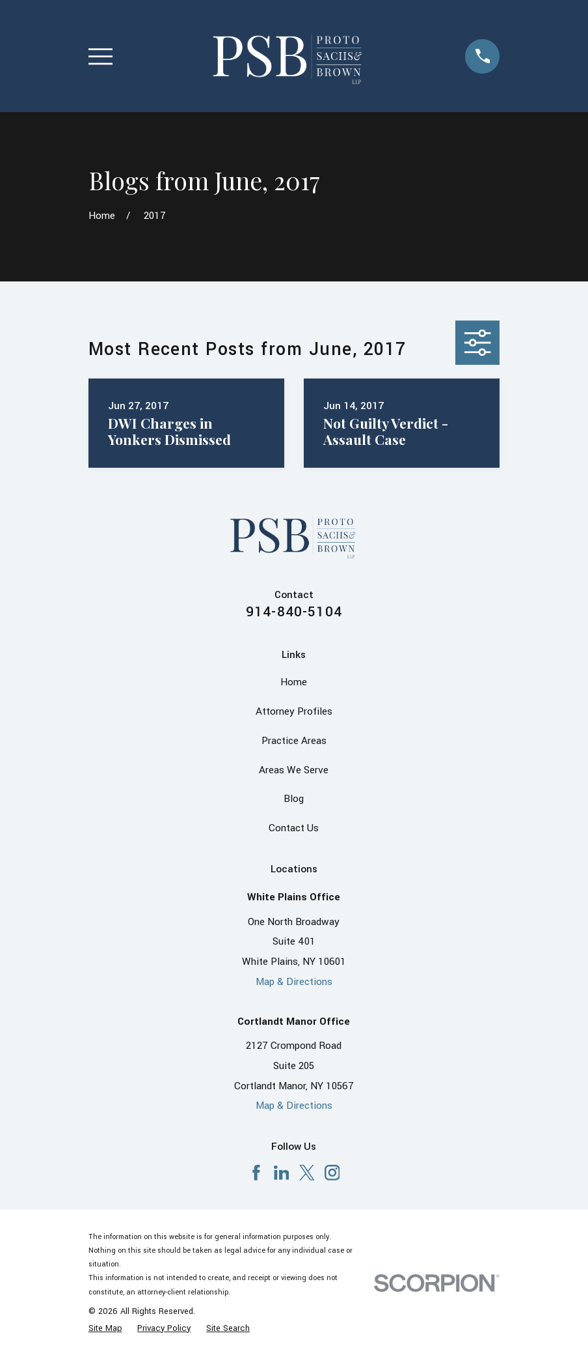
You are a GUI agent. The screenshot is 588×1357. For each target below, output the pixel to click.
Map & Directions (294, 982)
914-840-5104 (294, 611)
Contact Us (294, 828)
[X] (307, 1172)
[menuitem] (105, 1329)
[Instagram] (332, 1172)
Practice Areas (294, 741)
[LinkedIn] (281, 1172)
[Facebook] (256, 1172)
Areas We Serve (293, 770)
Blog (294, 799)
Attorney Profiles (294, 711)
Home (293, 682)
